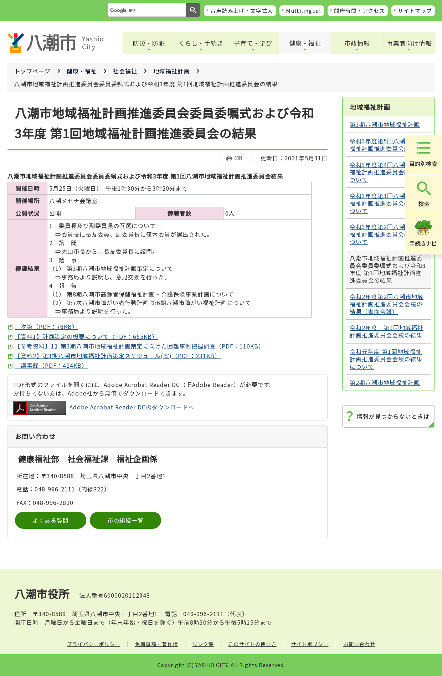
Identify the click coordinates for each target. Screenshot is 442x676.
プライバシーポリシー (93, 644)
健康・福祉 (305, 42)
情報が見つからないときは (393, 416)
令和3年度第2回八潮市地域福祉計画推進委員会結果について (386, 234)
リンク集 (203, 644)
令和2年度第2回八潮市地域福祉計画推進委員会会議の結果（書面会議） (386, 304)
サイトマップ (415, 10)
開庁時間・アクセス (359, 10)
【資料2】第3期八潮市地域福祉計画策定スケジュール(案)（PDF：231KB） (118, 355)
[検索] (146, 10)
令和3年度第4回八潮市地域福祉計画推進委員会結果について (386, 172)
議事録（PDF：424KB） (51, 365)
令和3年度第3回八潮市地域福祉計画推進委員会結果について (386, 203)
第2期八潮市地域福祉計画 (385, 382)
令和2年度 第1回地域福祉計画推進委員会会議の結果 (386, 331)
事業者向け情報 (409, 42)
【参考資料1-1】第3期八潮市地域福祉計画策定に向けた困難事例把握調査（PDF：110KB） (139, 346)
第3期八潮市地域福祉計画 (385, 124)
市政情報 (357, 42)
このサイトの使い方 (252, 644)
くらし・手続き (201, 42)
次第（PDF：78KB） (46, 326)
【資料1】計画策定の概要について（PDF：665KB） (86, 336)
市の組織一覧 (125, 520)
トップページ (32, 71)
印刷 (238, 158)
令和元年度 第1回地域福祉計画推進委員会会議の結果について (386, 359)
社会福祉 (125, 71)
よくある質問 (50, 520)
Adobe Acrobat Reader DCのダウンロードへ (103, 408)
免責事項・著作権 (156, 644)
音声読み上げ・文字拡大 (241, 10)
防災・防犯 (149, 42)
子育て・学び (253, 42)
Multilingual (303, 10)
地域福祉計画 (171, 71)
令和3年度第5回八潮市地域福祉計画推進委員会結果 (386, 144)
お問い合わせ (359, 644)
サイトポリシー (310, 644)
